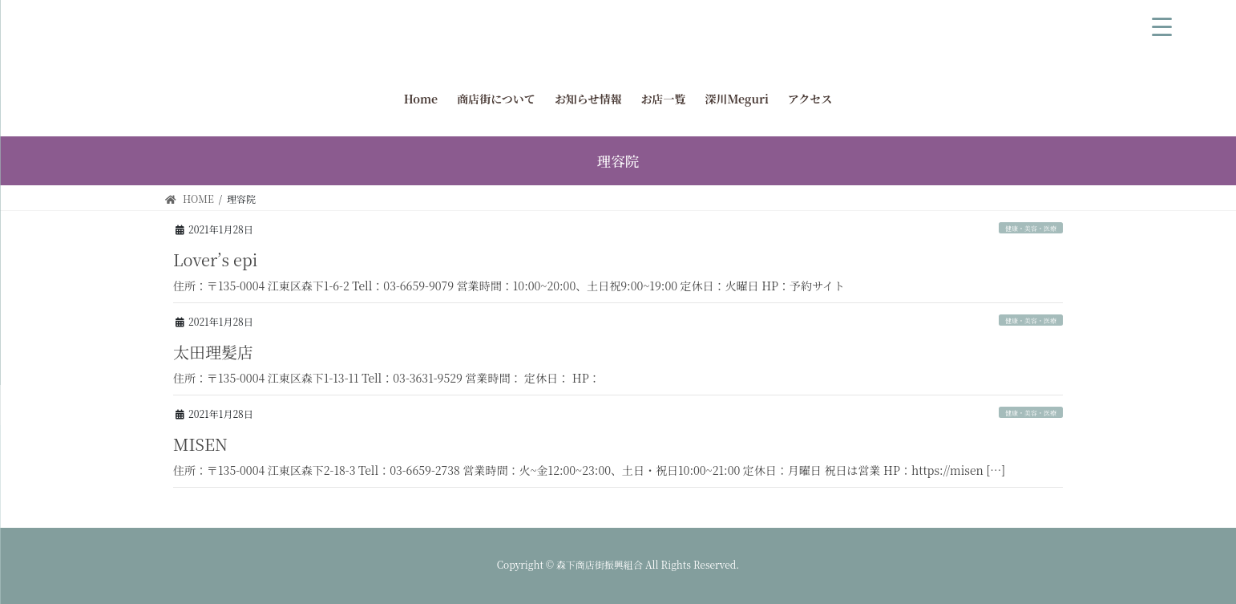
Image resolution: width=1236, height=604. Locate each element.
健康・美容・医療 (1030, 228)
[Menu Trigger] (1162, 24)
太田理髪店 (213, 351)
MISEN (200, 444)
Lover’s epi (215, 259)
